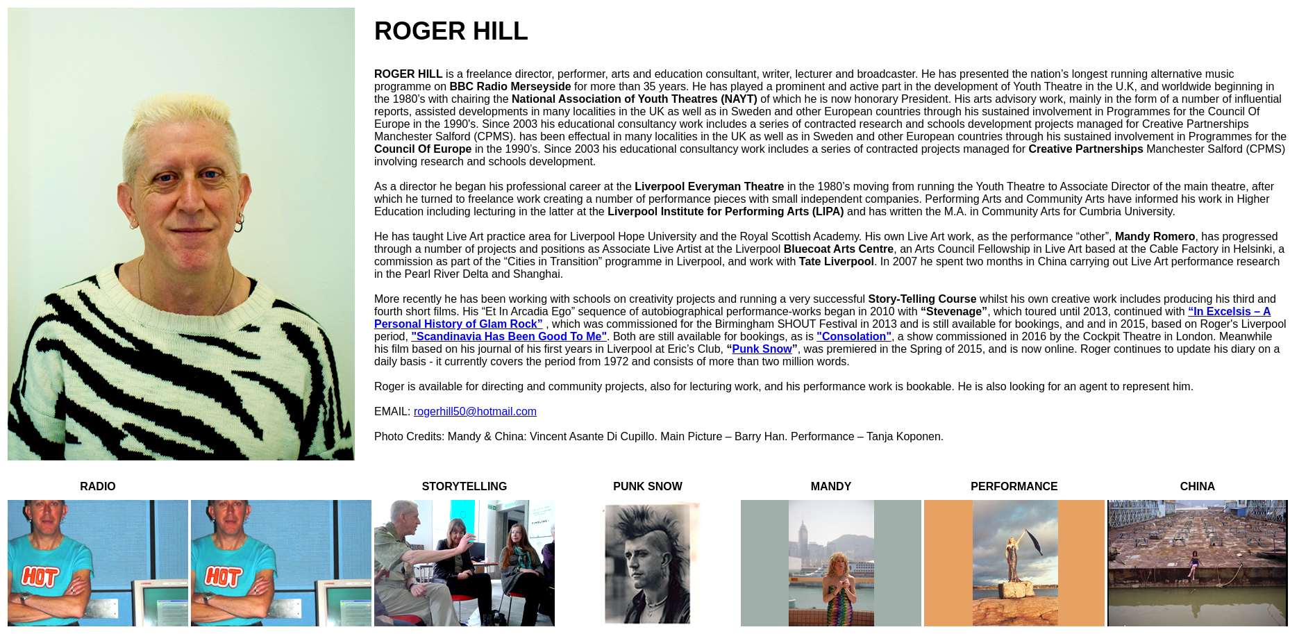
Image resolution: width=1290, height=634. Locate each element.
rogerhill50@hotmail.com (475, 411)
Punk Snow (761, 349)
